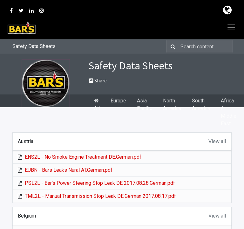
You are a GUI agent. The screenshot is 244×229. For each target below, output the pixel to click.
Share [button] (98, 80)
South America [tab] (201, 104)
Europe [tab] (118, 101)
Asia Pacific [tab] (144, 104)
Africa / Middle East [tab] (228, 112)
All (97, 104)
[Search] (171, 46)
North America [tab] (172, 104)
